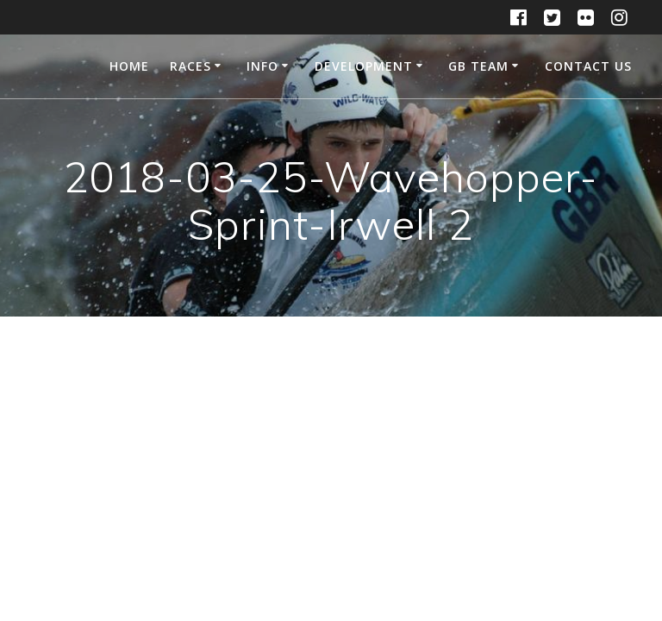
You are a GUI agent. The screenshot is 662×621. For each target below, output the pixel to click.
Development (364, 66)
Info (262, 66)
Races (190, 66)
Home (129, 66)
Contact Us (588, 66)
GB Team (478, 66)
